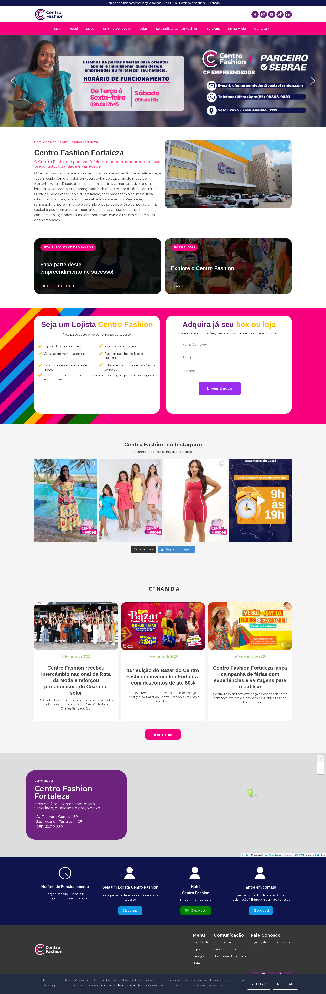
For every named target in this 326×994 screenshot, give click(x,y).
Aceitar (258, 984)
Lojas (143, 29)
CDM (57, 29)
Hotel (73, 29)
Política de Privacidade (230, 956)
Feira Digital (201, 942)
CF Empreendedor (117, 29)
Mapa (90, 29)
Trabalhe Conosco (226, 949)
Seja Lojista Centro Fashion (177, 29)
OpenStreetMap (272, 855)
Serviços (213, 29)
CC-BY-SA (299, 855)
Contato (260, 29)
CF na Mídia (237, 29)
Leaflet (245, 855)
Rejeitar (285, 984)
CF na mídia (222, 942)
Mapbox (321, 855)
